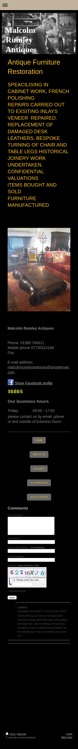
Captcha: (23, 565)
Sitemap (21, 734)
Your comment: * (16, 515)
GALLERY (39, 468)
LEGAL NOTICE (39, 497)
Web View (66, 737)
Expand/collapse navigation (39, 5)
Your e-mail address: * (26, 547)
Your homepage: (16, 556)
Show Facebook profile (33, 383)
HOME (39, 440)
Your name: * (14, 538)
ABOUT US (39, 454)
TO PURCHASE (39, 482)
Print (11, 734)
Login (69, 733)
